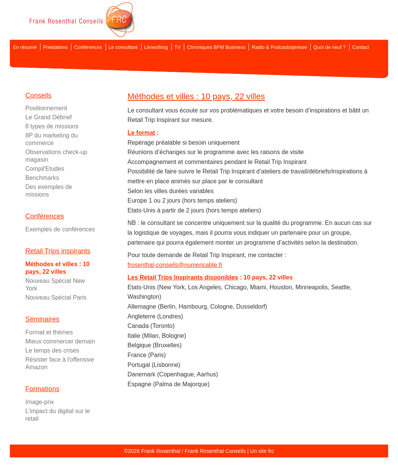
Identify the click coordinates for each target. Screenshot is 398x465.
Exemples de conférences (60, 229)
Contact (360, 47)
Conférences (88, 47)
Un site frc (262, 451)
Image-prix (39, 402)
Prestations (55, 47)
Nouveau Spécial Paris (56, 297)
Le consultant (123, 47)
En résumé (25, 47)
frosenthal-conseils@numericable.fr (174, 265)
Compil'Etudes (44, 168)
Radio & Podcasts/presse (279, 47)
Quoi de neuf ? (329, 47)
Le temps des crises (52, 350)
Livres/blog (156, 47)
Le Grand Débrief (48, 117)
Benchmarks (42, 178)
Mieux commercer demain (60, 341)
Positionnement (46, 108)
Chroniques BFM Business (216, 47)
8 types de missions (52, 126)
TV (177, 47)
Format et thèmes (49, 332)
